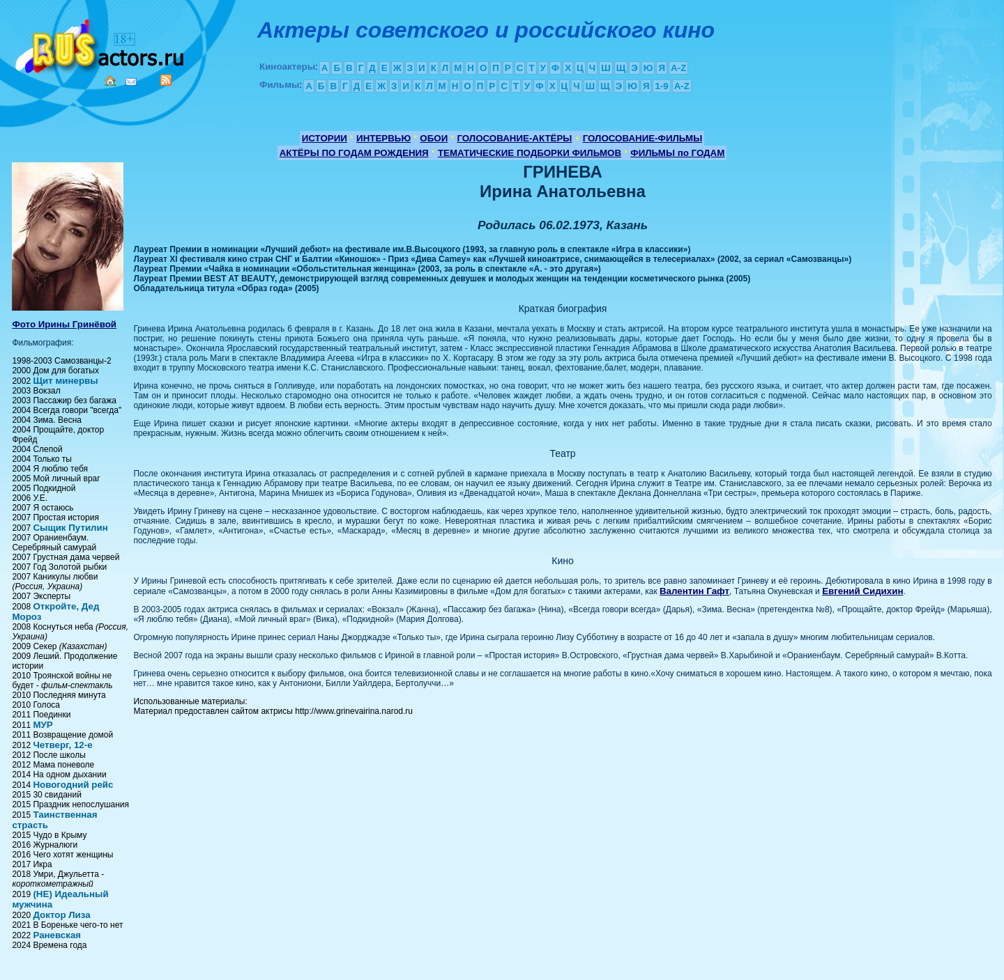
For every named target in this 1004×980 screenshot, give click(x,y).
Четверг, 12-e (62, 745)
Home (110, 81)
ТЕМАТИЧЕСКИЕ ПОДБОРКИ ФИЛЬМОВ (529, 153)
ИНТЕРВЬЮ (383, 138)
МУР (42, 725)
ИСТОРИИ (324, 138)
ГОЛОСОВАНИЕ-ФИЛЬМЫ (643, 138)
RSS (166, 80)
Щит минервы (65, 380)
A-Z (678, 68)
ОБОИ (434, 138)
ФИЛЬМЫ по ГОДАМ (677, 153)
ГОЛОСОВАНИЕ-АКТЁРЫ (514, 138)
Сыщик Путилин (70, 527)
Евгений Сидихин (862, 591)
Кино (101, 43)
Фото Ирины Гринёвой (64, 324)
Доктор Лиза (61, 915)
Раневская (57, 935)
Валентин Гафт (694, 591)
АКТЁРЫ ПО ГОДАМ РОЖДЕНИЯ (354, 153)
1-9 (661, 86)
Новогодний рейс (73, 784)
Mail (131, 82)
